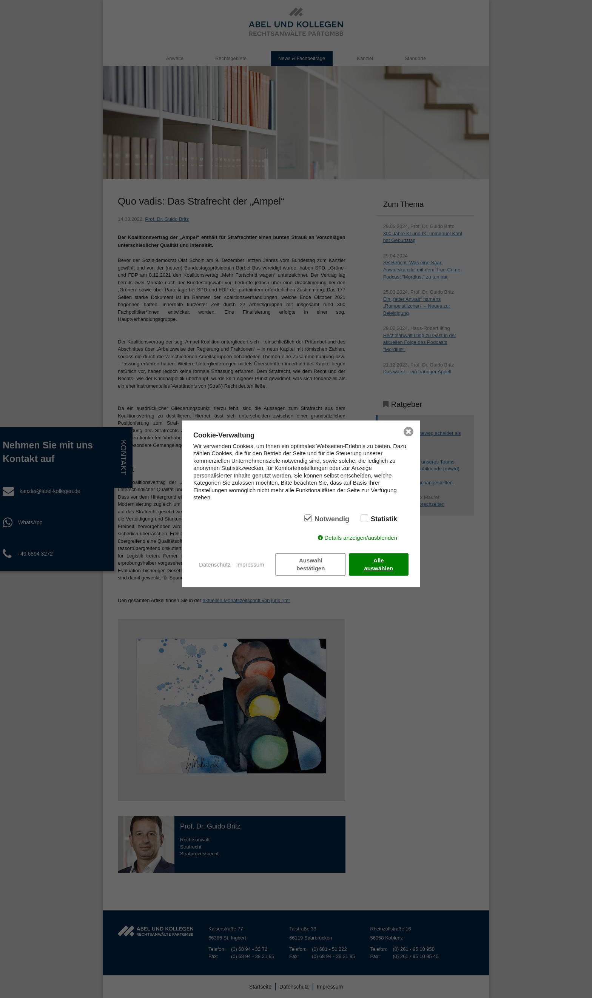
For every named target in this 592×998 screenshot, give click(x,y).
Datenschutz (214, 564)
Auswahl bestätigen (311, 564)
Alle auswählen (378, 564)
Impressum (250, 564)
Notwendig (331, 519)
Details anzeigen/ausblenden (360, 537)
